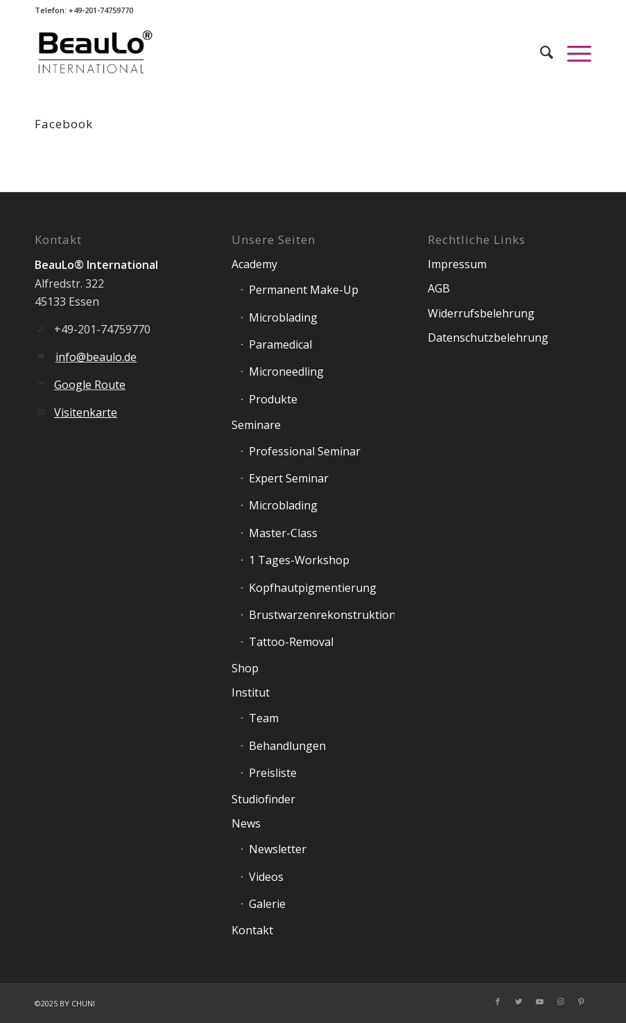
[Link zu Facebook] (497, 1001)
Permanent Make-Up (303, 289)
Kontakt (252, 930)
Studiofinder (263, 799)
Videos (266, 876)
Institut (251, 692)
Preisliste (273, 772)
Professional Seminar (304, 451)
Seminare (256, 424)
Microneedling (286, 371)
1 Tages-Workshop (299, 560)
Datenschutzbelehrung (488, 337)
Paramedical (280, 344)
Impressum (457, 264)
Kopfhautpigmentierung (312, 587)
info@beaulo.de (96, 357)
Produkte (273, 399)
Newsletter (277, 849)
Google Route (89, 384)
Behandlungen (287, 745)
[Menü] (572, 52)
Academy (254, 264)
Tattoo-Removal (291, 641)
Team (264, 718)
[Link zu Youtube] (539, 1001)
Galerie (267, 903)
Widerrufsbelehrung (481, 313)
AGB (439, 288)
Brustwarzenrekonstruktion (322, 614)
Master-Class (283, 533)
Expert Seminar (289, 478)
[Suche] (539, 52)
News (246, 823)
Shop (245, 668)
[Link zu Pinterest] (581, 1001)
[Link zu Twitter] (518, 1001)
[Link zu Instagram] (560, 1001)
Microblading (283, 317)
